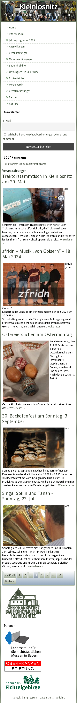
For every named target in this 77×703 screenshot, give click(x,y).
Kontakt (13, 103)
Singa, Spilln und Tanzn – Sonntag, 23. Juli (28, 496)
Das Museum (16, 34)
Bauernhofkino (17, 65)
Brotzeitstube (16, 78)
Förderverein (16, 84)
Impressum (30, 697)
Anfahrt (60, 697)
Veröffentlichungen (19, 91)
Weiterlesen (56, 326)
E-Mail (7, 120)
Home (12, 27)
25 (60, 575)
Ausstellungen (17, 46)
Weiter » (9, 581)
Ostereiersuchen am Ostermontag (37, 334)
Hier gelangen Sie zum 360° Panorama (24, 163)
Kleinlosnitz (38, 6)
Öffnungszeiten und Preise (23, 72)
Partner (13, 97)
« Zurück (10, 575)
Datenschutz (47, 697)
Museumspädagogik (20, 59)
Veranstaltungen (18, 53)
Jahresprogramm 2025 (22, 40)
